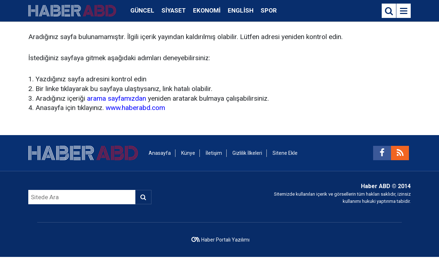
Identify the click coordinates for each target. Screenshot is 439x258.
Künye (188, 153)
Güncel (142, 10)
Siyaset (173, 10)
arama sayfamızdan (116, 98)
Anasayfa (160, 153)
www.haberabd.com (135, 108)
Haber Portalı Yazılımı (225, 240)
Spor (269, 10)
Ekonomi (207, 10)
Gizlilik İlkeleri (247, 153)
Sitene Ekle (285, 153)
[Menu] (403, 11)
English (241, 10)
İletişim (214, 153)
